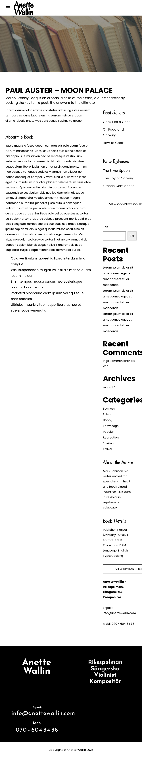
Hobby (107, 420)
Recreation (111, 437)
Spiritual (108, 443)
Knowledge (111, 426)
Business (109, 408)
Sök (105, 227)
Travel (107, 449)
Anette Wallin (24, 8)
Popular (108, 432)
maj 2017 (109, 387)
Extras (107, 414)
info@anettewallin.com (43, 713)
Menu (9, 7)
